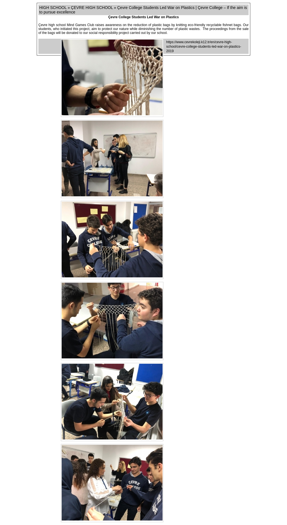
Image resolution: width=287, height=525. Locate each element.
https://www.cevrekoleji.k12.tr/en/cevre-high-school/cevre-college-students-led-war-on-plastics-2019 (203, 46)
